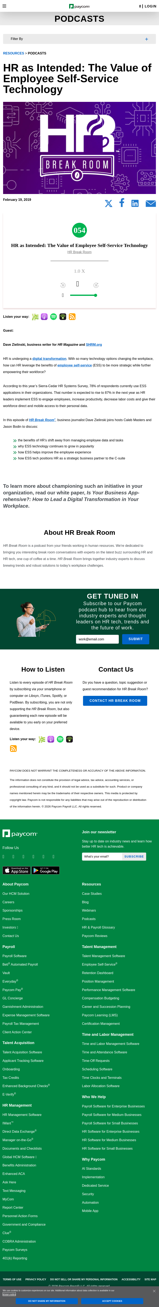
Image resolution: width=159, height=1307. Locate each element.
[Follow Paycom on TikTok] (57, 856)
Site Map (150, 1279)
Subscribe (134, 856)
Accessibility (131, 1279)
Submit (136, 639)
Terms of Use (12, 1279)
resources (13, 53)
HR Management (17, 1105)
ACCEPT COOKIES (112, 1301)
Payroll (8, 947)
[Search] (140, 7)
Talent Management (99, 947)
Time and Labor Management (108, 1034)
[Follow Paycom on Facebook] (27, 856)
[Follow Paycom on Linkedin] (7, 856)
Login (151, 6)
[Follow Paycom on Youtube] (47, 856)
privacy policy (9, 1294)
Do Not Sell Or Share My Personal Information (84, 1279)
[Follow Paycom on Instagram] (37, 856)
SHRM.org (94, 344)
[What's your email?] (102, 857)
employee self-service (74, 365)
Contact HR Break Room (115, 700)
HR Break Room (42, 420)
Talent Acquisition (18, 1043)
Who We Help (94, 1097)
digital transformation (49, 358)
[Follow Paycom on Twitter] (17, 856)
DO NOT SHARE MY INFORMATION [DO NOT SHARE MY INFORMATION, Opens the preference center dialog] (46, 1301)
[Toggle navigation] (4, 6)
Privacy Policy (35, 1279)
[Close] (154, 1291)
